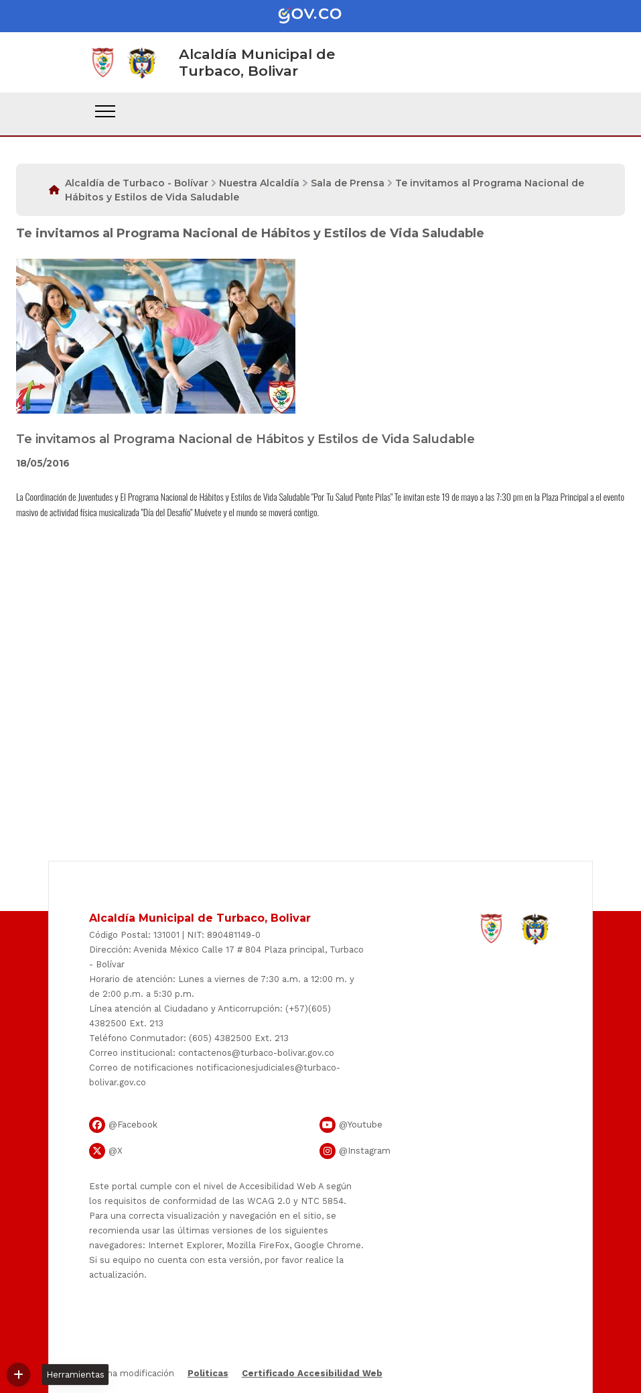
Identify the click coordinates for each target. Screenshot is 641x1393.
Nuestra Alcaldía (259, 183)
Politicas (208, 1373)
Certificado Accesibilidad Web (312, 1373)
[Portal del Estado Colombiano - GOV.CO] (320, 16)
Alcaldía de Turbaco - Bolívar (136, 183)
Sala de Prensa (347, 183)
